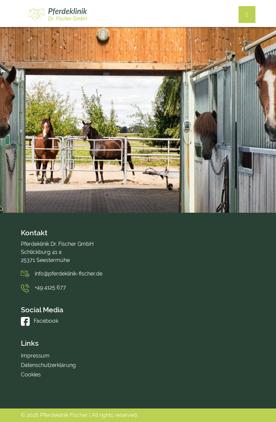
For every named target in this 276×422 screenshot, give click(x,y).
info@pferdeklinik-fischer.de (68, 273)
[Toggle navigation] (247, 14)
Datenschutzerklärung (48, 365)
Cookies (31, 374)
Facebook (39, 321)
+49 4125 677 (50, 287)
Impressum (35, 355)
